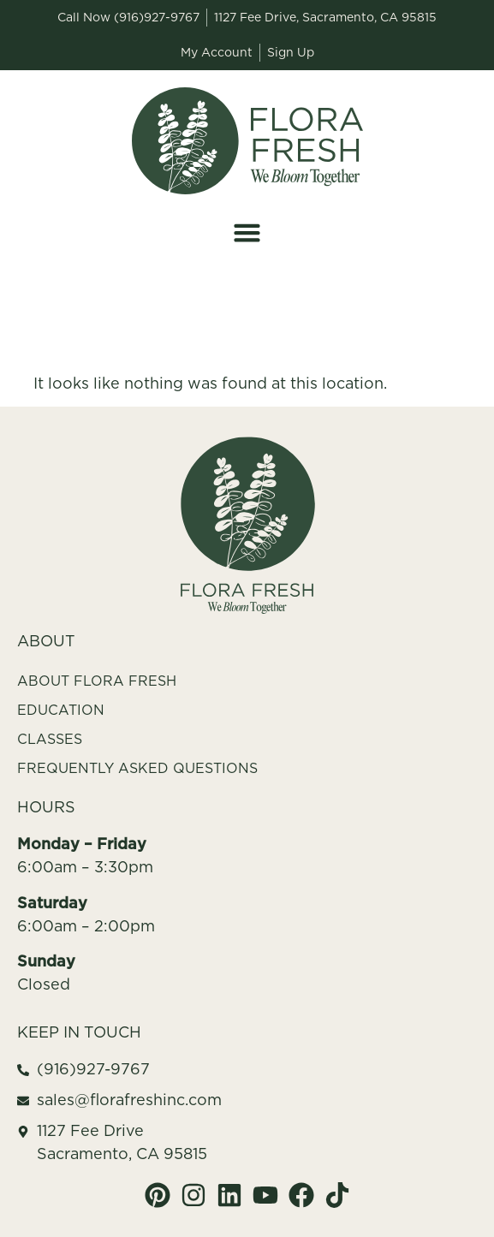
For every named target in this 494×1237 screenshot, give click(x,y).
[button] (247, 232)
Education (60, 709)
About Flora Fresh (96, 680)
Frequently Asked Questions (137, 767)
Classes (49, 738)
